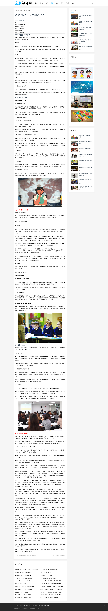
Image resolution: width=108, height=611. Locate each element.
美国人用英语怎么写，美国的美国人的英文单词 (51, 583)
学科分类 (25, 10)
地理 (67, 3)
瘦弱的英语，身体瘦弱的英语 (85, 160)
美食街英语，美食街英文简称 (22, 592)
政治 (42, 605)
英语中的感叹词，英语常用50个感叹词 (27, 555)
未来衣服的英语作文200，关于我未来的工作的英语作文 (26, 570)
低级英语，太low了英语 (20, 583)
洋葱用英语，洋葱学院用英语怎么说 (23, 578)
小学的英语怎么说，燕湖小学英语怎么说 (49, 569)
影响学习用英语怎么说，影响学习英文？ (24, 586)
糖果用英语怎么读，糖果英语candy (23, 575)
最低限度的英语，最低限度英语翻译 (23, 589)
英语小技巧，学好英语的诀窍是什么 (23, 594)
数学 (47, 3)
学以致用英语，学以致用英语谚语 (23, 572)
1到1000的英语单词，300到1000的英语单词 (50, 594)
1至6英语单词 (18, 30)
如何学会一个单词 (19, 26)
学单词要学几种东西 (20, 24)
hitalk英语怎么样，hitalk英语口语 (22, 581)
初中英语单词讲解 (19, 28)
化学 (62, 3)
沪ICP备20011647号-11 (34, 608)
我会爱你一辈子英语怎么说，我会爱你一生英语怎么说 (51, 592)
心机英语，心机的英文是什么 (85, 167)
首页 (36, 3)
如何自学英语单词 (19, 32)
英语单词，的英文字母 (60, 555)
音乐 (45, 605)
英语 (52, 3)
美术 (48, 605)
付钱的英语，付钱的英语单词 (85, 46)
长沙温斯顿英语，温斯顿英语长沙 (48, 578)
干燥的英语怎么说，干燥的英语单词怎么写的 (50, 581)
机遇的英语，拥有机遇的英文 (85, 180)
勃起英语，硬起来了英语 (46, 575)
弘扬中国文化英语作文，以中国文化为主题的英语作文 (51, 587)
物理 (57, 3)
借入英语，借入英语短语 (46, 572)
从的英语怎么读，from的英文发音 (23, 597)
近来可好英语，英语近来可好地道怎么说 (49, 597)
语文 (41, 3)
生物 (39, 605)
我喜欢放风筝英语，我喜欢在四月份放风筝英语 (51, 589)
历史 (73, 3)
